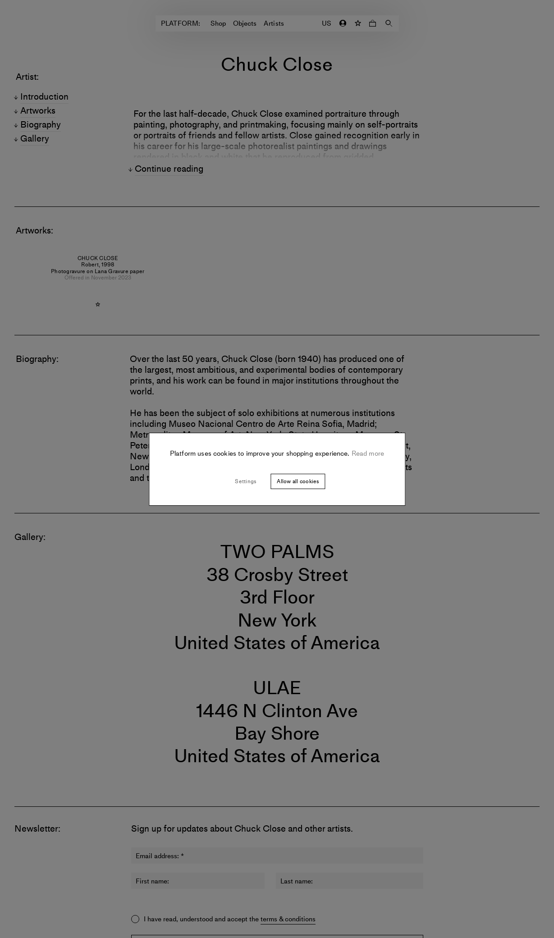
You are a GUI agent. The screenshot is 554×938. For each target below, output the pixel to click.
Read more (367, 453)
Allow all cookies (298, 481)
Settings (245, 481)
